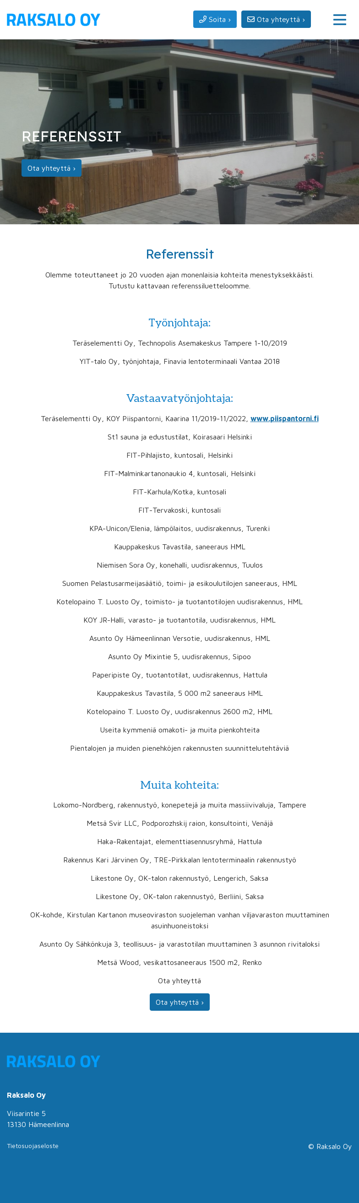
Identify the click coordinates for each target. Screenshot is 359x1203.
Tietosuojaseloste (33, 1145)
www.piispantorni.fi (284, 418)
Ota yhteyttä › (51, 168)
